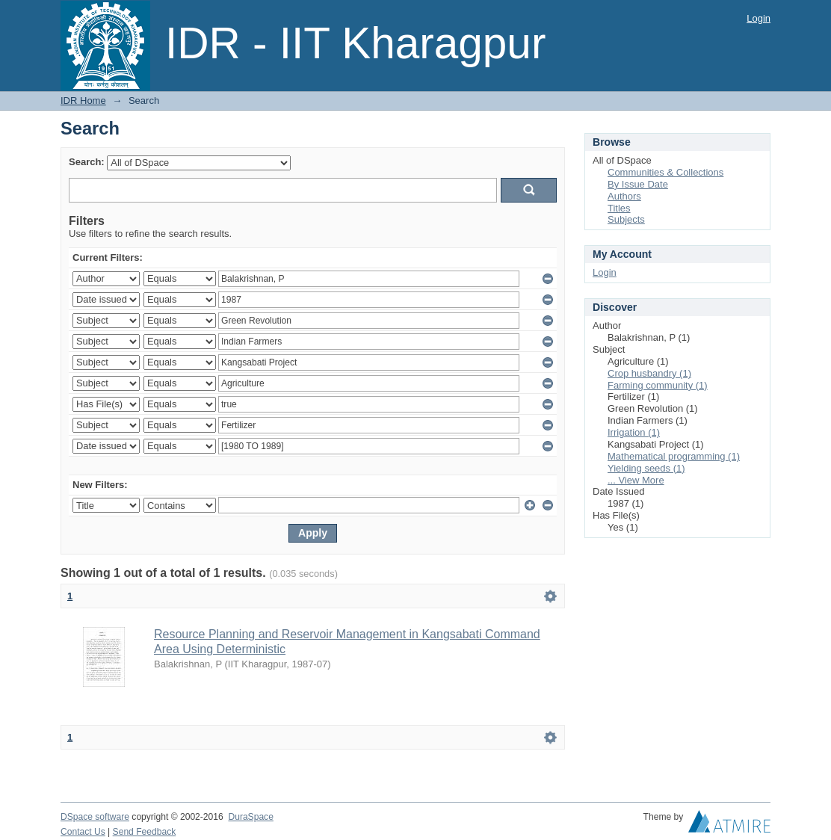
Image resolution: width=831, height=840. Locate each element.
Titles (619, 208)
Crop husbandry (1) (649, 373)
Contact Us (83, 832)
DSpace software (95, 817)
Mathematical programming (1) (674, 456)
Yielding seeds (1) (646, 468)
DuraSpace (250, 817)
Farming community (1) (658, 385)
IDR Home (83, 100)
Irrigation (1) (634, 432)
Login (758, 18)
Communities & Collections (665, 172)
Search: (87, 161)
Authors (624, 196)
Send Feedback (144, 832)
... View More (636, 480)
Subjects (626, 219)
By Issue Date (638, 184)
